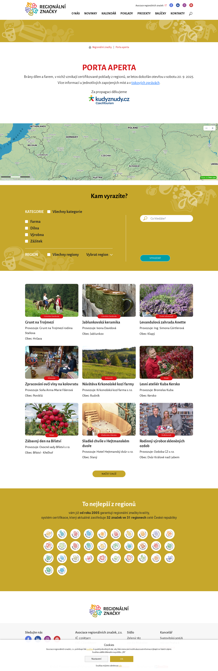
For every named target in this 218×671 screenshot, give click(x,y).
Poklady (126, 13)
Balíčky (160, 13)
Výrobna (37, 235)
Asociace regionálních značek (150, 5)
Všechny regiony (66, 255)
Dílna (34, 228)
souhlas (89, 649)
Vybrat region (97, 255)
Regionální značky (100, 47)
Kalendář (108, 13)
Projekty (144, 13)
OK (121, 659)
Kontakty (178, 13)
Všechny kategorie (67, 212)
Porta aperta (122, 47)
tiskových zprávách (145, 83)
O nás (76, 13)
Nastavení (96, 659)
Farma (35, 222)
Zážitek (36, 241)
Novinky (90, 13)
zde (120, 666)
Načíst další (109, 473)
